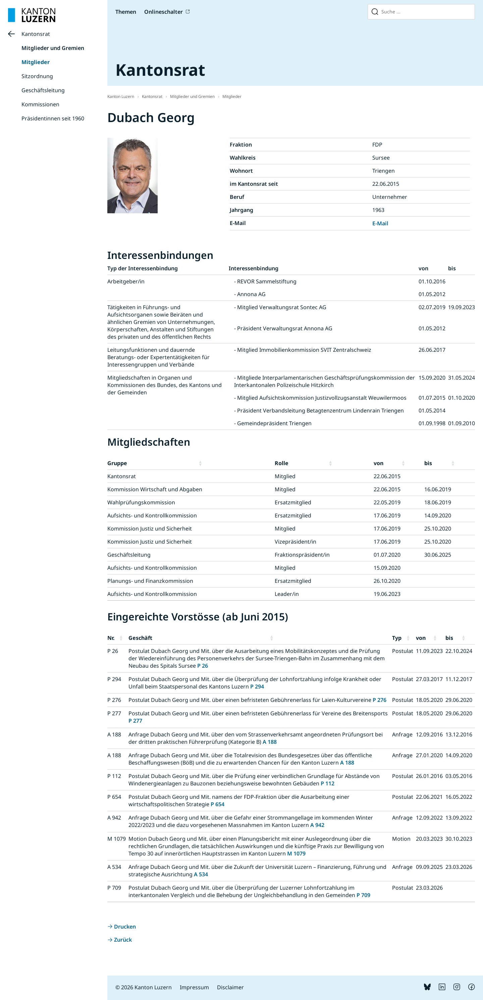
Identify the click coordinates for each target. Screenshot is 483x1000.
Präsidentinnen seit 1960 (52, 118)
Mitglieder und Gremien (52, 48)
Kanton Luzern (120, 96)
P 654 (217, 804)
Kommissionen (40, 104)
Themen (125, 11)
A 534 (201, 874)
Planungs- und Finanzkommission (150, 581)
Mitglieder (35, 62)
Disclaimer (230, 987)
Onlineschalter (163, 11)
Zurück (123, 939)
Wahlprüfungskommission (141, 502)
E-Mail (380, 223)
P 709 (363, 895)
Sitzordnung (37, 76)
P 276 (379, 700)
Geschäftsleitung (43, 90)
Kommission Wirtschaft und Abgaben (154, 489)
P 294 (257, 686)
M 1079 (296, 853)
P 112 (327, 783)
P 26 (202, 665)
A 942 (317, 825)
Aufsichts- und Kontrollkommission (152, 515)
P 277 (135, 720)
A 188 (270, 741)
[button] (235, 463)
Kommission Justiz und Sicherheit (149, 528)
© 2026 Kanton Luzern (143, 987)
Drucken (125, 926)
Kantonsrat (35, 34)
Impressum (194, 987)
